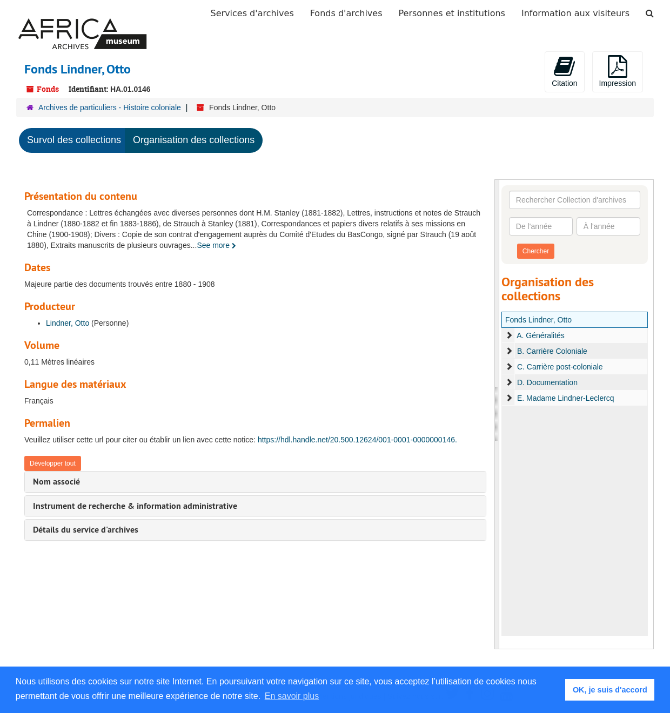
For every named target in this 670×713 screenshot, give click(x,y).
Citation (564, 71)
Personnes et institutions (452, 13)
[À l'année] (608, 226)
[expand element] (509, 335)
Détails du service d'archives (85, 529)
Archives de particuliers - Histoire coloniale (109, 107)
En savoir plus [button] (292, 696)
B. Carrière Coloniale (552, 351)
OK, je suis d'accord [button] (610, 689)
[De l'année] (541, 226)
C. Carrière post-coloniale (560, 366)
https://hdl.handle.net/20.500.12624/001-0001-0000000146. (357, 439)
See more (216, 245)
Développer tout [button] (53, 463)
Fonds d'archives (346, 13)
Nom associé (56, 481)
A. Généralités (541, 335)
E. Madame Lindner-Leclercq (565, 398)
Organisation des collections (193, 139)
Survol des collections (74, 139)
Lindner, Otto (67, 323)
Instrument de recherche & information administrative (135, 506)
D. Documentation (547, 382)
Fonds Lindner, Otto (538, 319)
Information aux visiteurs (575, 13)
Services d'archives (252, 13)
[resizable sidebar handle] (497, 414)
